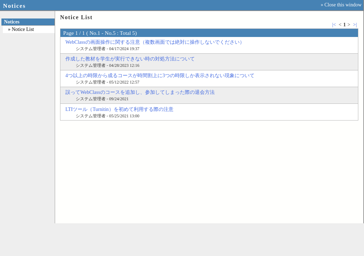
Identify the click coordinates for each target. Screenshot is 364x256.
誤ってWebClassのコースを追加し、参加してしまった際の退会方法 (140, 92)
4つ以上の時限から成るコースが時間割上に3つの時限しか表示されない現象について (160, 75)
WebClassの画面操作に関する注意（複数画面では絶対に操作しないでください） (155, 42)
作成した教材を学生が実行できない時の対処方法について (130, 59)
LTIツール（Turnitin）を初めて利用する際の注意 (119, 109)
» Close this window (341, 4)
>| (355, 24)
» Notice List (21, 29)
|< (334, 24)
